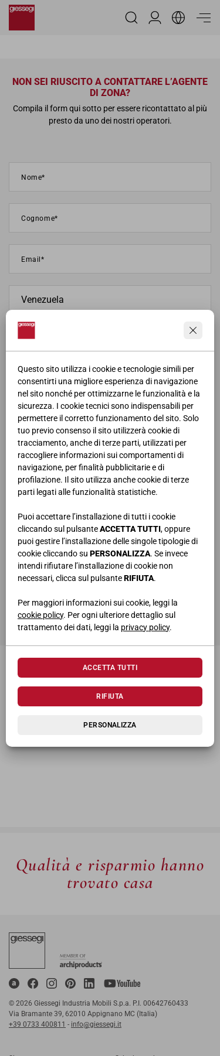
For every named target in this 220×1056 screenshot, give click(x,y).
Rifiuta (109, 696)
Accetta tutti (110, 668)
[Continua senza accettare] (193, 330)
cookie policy (40, 615)
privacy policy (145, 627)
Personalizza (110, 725)
